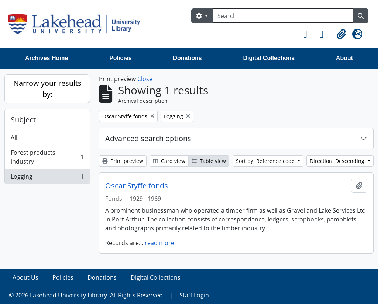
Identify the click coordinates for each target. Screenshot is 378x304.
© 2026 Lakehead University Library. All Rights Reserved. (86, 295)
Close (144, 79)
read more (159, 243)
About (344, 58)
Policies (120, 58)
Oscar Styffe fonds (136, 185)
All (14, 137)
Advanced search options (148, 138)
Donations (187, 58)
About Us (25, 277)
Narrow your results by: (47, 88)
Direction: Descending (338, 160)
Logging (47, 178)
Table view (209, 160)
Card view (169, 160)
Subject (23, 120)
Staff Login (194, 295)
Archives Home (46, 58)
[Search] (282, 15)
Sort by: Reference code (266, 160)
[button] (308, 34)
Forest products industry (47, 156)
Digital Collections (269, 58)
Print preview (122, 160)
